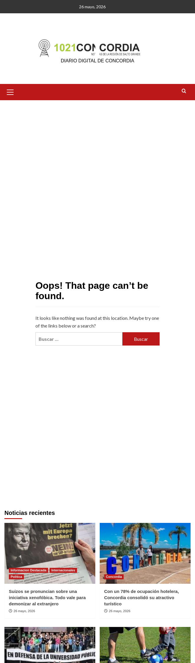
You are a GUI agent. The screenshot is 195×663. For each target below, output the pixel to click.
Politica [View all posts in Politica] (16, 576)
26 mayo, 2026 (24, 611)
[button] (10, 91)
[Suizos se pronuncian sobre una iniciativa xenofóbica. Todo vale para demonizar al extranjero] (49, 553)
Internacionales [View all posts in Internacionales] (63, 570)
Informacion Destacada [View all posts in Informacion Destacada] (28, 570)
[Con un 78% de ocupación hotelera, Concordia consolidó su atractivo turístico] (145, 553)
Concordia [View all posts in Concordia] (114, 576)
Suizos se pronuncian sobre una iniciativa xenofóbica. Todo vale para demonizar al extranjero (47, 597)
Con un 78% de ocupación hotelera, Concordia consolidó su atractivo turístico (141, 597)
